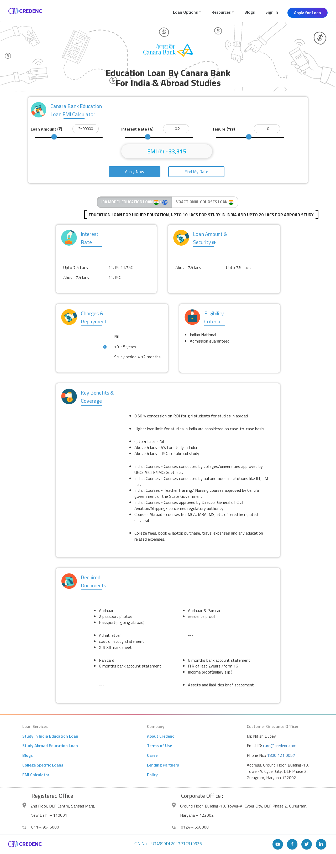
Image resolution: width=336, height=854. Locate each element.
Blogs (249, 12)
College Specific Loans (42, 765)
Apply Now (134, 171)
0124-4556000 (190, 827)
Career (153, 755)
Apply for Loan (307, 12)
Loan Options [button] (185, 12)
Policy (152, 775)
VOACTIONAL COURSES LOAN (205, 202)
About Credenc (160, 736)
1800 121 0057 (281, 755)
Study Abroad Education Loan (50, 745)
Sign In (271, 12)
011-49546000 (40, 827)
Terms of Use (159, 745)
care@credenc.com (279, 745)
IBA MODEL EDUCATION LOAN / (134, 202)
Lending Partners (163, 765)
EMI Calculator (35, 775)
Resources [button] (221, 12)
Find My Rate (196, 171)
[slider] (54, 136)
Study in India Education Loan (50, 736)
